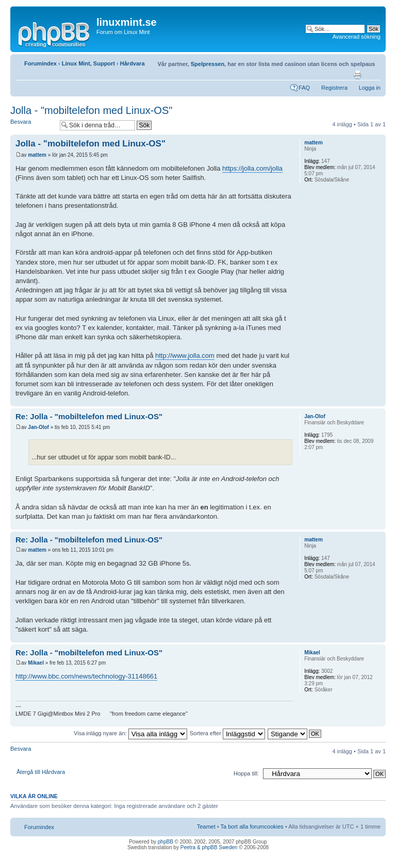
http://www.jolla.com (184, 355)
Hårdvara (132, 63)
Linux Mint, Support (88, 63)
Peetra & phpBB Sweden (209, 847)
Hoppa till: (246, 773)
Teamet (206, 826)
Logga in (370, 88)
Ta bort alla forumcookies (252, 826)
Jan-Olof (38, 427)
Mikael (36, 663)
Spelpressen (207, 64)
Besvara (32, 125)
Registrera (334, 88)
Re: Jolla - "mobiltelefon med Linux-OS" (88, 416)
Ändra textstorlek (373, 74)
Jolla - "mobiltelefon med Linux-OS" (91, 110)
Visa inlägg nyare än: (130, 733)
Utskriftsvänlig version (357, 74)
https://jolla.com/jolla (252, 168)
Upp (378, 401)
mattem (37, 155)
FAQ (304, 88)
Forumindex (40, 63)
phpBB (165, 842)
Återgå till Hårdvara (40, 772)
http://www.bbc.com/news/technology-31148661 (86, 676)
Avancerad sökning (357, 37)
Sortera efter (227, 733)
